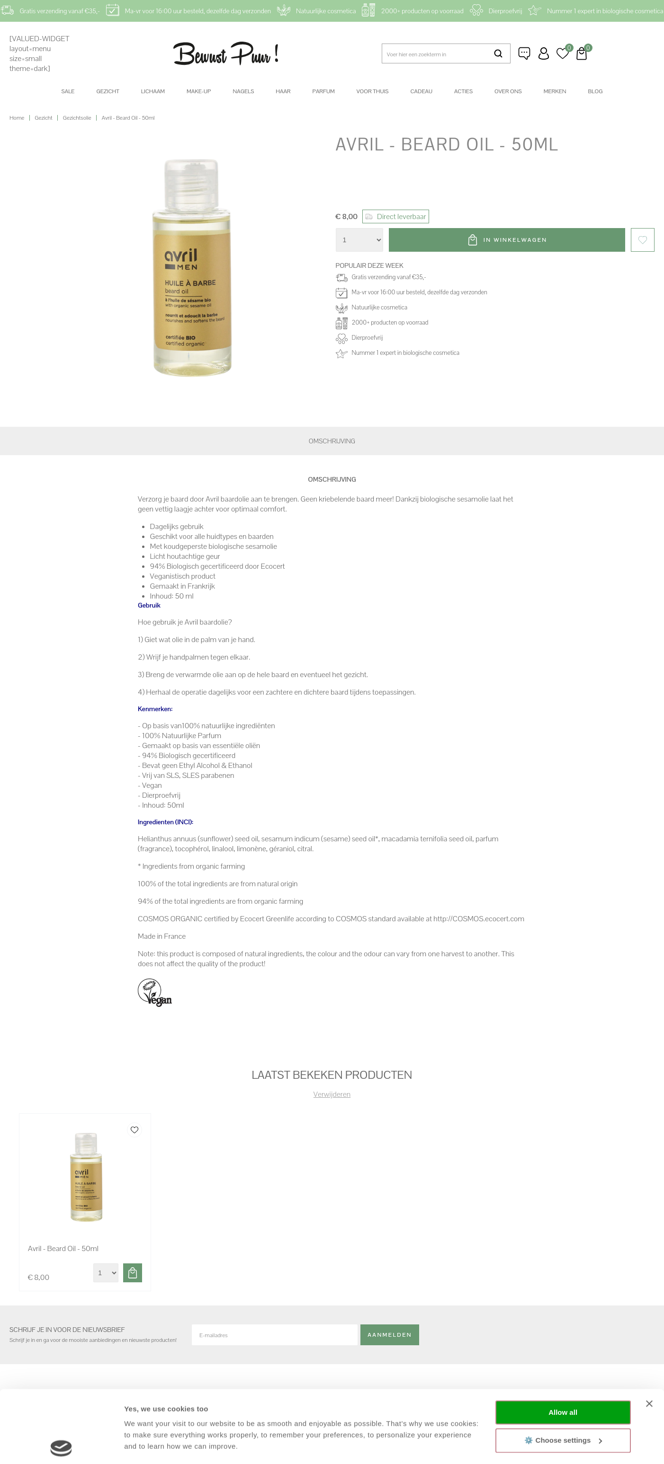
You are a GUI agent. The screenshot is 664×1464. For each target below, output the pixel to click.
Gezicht (107, 91)
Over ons (508, 91)
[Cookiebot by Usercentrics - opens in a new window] (61, 1445)
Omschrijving (332, 441)
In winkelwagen (515, 240)
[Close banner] (649, 1331)
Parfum (324, 91)
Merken (555, 91)
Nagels (243, 91)
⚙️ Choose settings (563, 1368)
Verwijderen (332, 1094)
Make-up (199, 91)
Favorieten (643, 240)
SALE (68, 91)
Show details (146, 1445)
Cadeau (421, 91)
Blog (595, 91)
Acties (463, 91)
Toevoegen (132, 1272)
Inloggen (544, 53)
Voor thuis (373, 91)
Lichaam (153, 91)
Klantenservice (525, 53)
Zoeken (498, 53)
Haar (283, 91)
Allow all (562, 1340)
